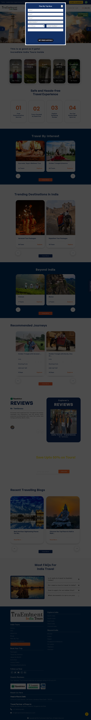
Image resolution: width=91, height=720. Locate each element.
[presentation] (40, 35)
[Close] (62, 6)
